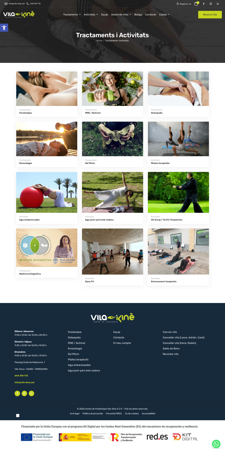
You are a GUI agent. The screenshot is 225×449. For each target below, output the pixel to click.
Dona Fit (89, 281)
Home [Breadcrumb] (99, 41)
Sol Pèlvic (90, 163)
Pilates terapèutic (160, 163)
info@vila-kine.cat (24, 382)
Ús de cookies (132, 413)
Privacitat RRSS (114, 413)
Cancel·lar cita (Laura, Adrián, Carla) (183, 337)
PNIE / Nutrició (93, 113)
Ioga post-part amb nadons (99, 219)
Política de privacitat (92, 413)
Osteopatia (157, 113)
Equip (104, 14)
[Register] (184, 3)
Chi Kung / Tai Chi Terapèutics (167, 219)
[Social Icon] (203, 3)
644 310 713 (21, 375)
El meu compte (122, 343)
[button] (4, 28)
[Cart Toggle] (196, 3)
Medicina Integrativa (30, 274)
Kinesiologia (25, 163)
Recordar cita (170, 354)
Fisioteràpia (25, 113)
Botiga (138, 14)
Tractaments (70, 14)
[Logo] (18, 14)
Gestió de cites (119, 14)
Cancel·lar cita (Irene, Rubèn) (179, 343)
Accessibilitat (148, 413)
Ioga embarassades (29, 219)
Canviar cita (170, 332)
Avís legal (74, 413)
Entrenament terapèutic (164, 281)
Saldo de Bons (171, 348)
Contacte (150, 14)
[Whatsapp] (216, 444)
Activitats (89, 14)
